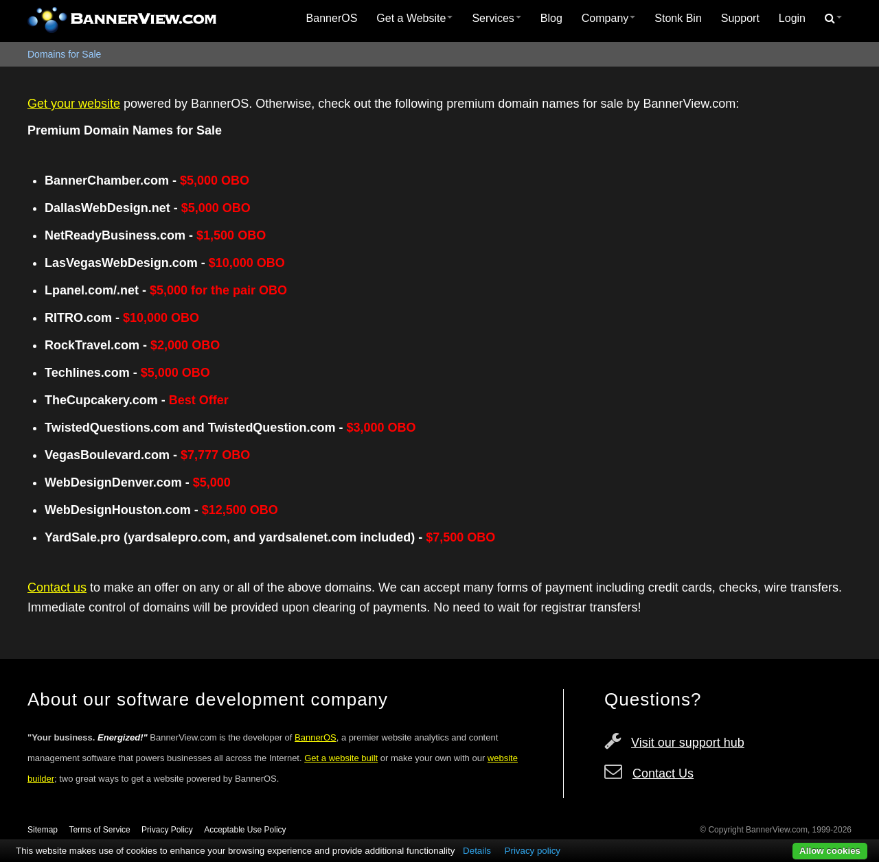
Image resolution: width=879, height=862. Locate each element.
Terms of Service (99, 830)
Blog (551, 18)
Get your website (73, 103)
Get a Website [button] (414, 18)
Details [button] (477, 851)
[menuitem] (332, 18)
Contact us (57, 587)
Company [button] (608, 18)
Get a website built (341, 758)
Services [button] (496, 18)
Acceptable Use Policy (245, 830)
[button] (833, 18)
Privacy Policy (167, 830)
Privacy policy (532, 851)
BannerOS (332, 18)
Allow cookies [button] (829, 851)
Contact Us (663, 773)
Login (792, 18)
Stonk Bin (677, 18)
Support (740, 18)
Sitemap (42, 830)
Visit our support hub (687, 742)
